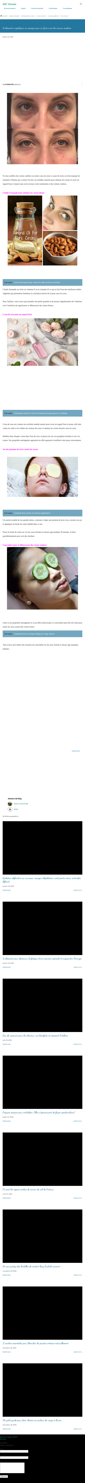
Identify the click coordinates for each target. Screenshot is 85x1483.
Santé (22, 8)
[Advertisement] (42, 61)
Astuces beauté (8, 8)
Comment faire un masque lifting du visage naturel (34, 634)
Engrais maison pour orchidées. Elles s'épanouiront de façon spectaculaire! (39, 1112)
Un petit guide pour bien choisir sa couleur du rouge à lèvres (32, 1420)
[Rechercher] (81, 4)
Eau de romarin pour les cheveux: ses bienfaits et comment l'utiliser (35, 1035)
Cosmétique (66, 8)
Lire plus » (78, 890)
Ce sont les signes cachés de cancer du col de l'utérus (28, 1189)
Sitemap (3, 1439)
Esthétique (52, 8)
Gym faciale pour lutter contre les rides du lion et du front (37, 282)
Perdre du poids (36, 8)
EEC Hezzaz (9, 4)
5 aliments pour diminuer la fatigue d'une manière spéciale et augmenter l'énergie (42, 958)
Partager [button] (76, 751)
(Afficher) (17, 84)
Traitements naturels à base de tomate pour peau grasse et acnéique (40, 413)
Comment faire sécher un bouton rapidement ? (32, 513)
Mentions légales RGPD (9, 1437)
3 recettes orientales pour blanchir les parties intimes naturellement (35, 1343)
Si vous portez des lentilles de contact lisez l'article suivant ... (32, 1266)
